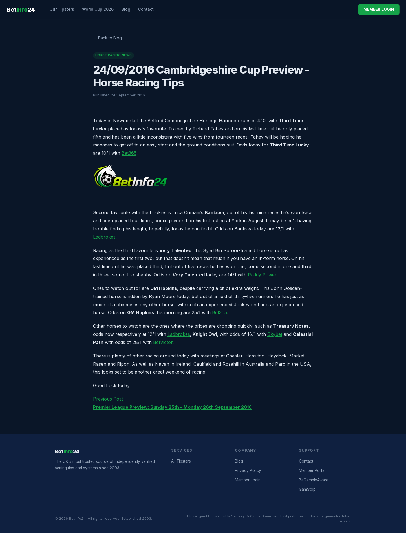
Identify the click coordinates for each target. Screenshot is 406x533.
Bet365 (129, 153)
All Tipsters (181, 461)
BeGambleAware (313, 480)
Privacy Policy (248, 470)
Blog (126, 9)
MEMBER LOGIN (378, 9)
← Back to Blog (107, 37)
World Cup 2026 (98, 9)
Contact (146, 9)
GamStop (307, 489)
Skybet (274, 334)
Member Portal (312, 470)
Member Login (248, 480)
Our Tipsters (62, 9)
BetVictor (163, 342)
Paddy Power (262, 274)
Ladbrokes (104, 237)
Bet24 (21, 9)
